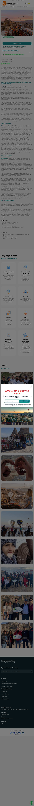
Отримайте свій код (25, 401)
